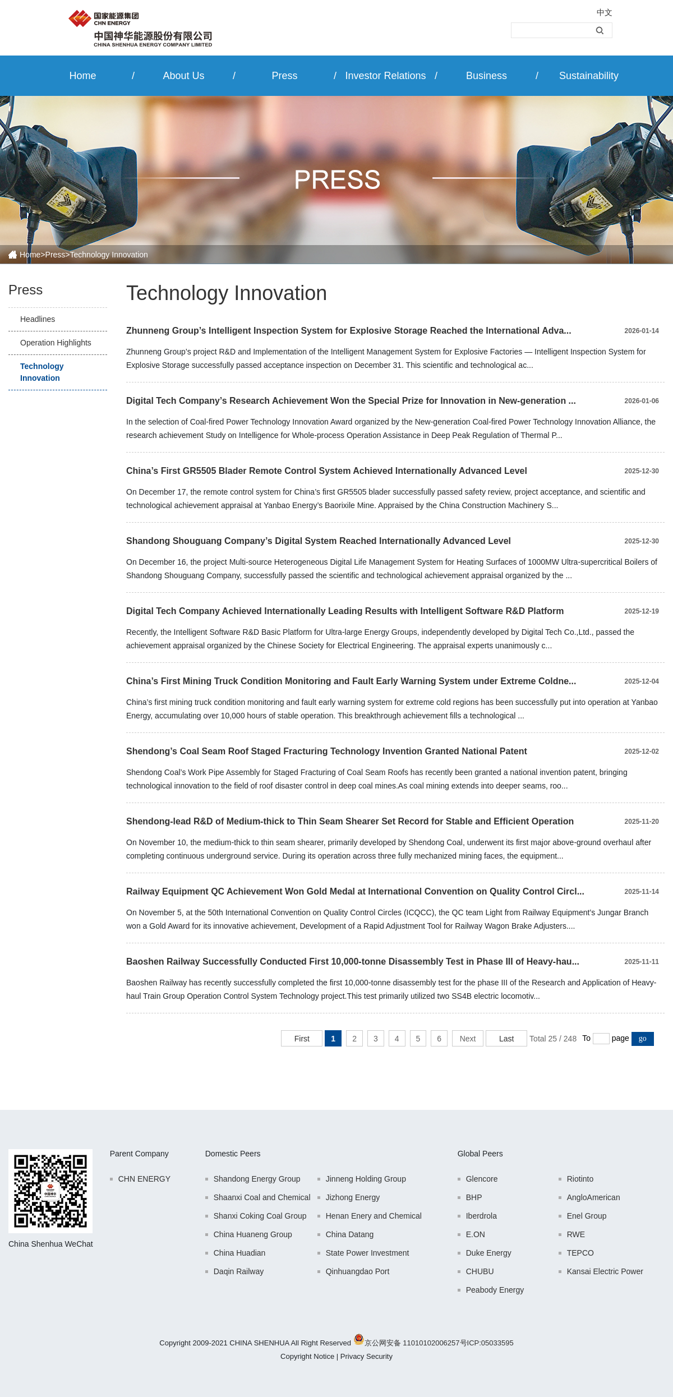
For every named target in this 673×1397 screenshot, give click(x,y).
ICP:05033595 (490, 1343)
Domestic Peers (233, 1153)
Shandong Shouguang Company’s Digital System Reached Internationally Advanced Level (318, 541)
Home (82, 75)
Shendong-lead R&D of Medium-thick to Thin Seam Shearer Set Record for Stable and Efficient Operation (350, 821)
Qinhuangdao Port (358, 1271)
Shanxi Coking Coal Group (260, 1215)
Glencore (482, 1178)
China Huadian (240, 1252)
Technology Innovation (42, 372)
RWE (576, 1234)
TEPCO (580, 1252)
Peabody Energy (495, 1289)
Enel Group (587, 1215)
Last (506, 1038)
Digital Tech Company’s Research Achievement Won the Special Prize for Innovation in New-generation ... (351, 400)
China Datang (350, 1234)
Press (284, 75)
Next (468, 1038)
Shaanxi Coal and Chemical (262, 1197)
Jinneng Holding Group (366, 1178)
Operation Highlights (55, 342)
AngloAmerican (593, 1197)
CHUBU (480, 1271)
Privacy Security (366, 1356)
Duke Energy (488, 1252)
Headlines (37, 319)
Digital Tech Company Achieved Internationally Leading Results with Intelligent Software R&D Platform (345, 611)
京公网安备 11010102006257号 (416, 1343)
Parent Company (139, 1153)
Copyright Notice (307, 1356)
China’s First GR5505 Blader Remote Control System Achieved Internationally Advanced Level (326, 471)
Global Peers (480, 1153)
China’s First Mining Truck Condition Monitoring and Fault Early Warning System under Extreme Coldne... (351, 681)
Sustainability (589, 75)
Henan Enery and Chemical (374, 1215)
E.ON (475, 1234)
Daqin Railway (239, 1271)
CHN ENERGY (144, 1178)
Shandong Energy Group (257, 1178)
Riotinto (580, 1178)
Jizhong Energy (353, 1197)
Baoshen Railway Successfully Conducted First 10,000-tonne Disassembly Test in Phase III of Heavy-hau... (352, 961)
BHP (474, 1197)
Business (486, 75)
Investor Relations (385, 75)
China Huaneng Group (253, 1234)
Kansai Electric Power (605, 1271)
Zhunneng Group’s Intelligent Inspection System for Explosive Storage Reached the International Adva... (348, 330)
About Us (183, 75)
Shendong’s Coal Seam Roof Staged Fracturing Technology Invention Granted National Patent (326, 751)
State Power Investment (367, 1252)
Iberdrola (481, 1215)
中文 (604, 12)
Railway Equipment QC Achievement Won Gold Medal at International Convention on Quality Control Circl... (355, 891)
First (302, 1038)
